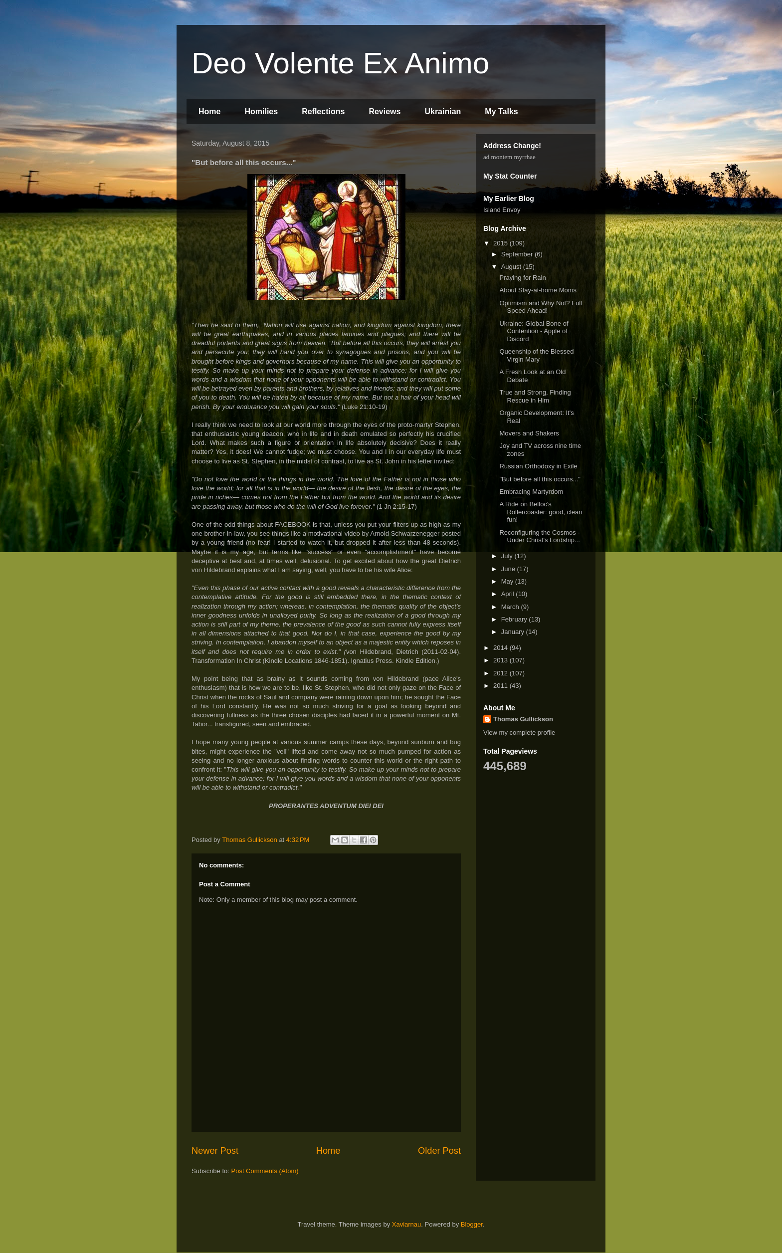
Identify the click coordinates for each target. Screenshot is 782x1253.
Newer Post (215, 1151)
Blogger (472, 1224)
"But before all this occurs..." (539, 479)
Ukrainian (442, 111)
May (508, 581)
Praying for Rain (522, 277)
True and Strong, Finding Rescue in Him (535, 396)
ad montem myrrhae (509, 157)
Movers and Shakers (529, 433)
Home (209, 111)
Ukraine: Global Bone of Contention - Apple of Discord (533, 331)
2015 (501, 243)
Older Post (439, 1151)
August (512, 266)
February (515, 619)
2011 (501, 685)
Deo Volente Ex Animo (340, 63)
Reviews (384, 111)
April (508, 594)
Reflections (323, 111)
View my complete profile (519, 732)
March (511, 607)
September (518, 254)
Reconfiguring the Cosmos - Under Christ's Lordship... (539, 536)
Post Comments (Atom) (265, 1171)
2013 (501, 660)
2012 (501, 673)
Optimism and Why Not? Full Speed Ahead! (540, 307)
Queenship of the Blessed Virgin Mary (536, 355)
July (508, 556)
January (513, 631)
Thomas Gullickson (523, 719)
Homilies (261, 111)
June (509, 569)
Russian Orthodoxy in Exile (538, 466)
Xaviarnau (406, 1224)
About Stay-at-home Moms (538, 290)
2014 (501, 647)
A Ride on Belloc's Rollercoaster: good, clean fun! (540, 511)
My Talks (501, 111)
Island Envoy (501, 209)
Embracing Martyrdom (531, 491)
